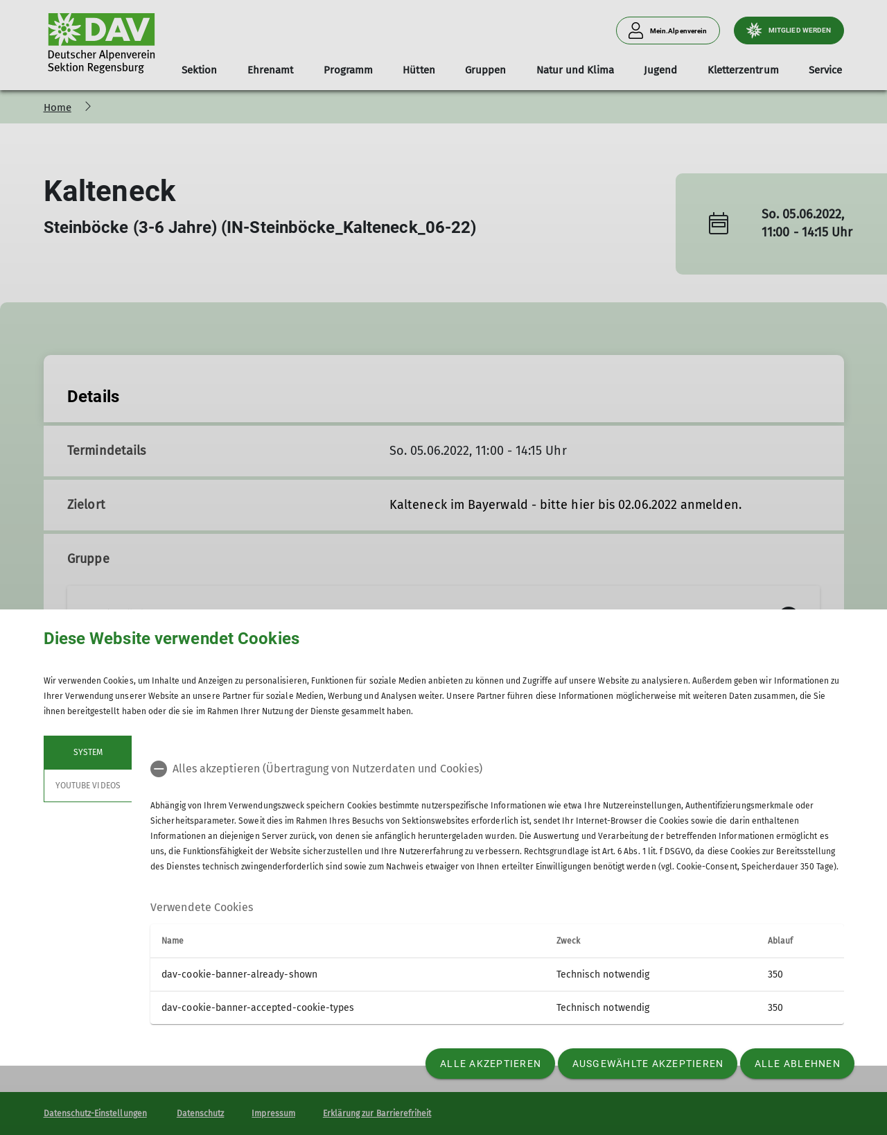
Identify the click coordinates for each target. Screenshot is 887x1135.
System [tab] (87, 752)
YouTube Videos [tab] (88, 785)
